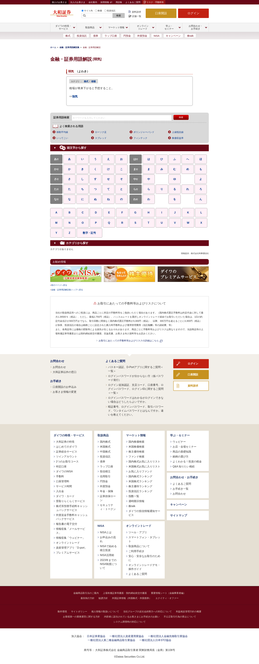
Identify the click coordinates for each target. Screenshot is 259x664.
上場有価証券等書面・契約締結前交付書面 (125, 593)
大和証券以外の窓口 (64, 372)
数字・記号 (89, 232)
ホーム (53, 47)
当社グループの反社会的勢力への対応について (147, 611)
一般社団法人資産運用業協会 (127, 636)
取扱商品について (139, 546)
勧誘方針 (103, 598)
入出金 (60, 491)
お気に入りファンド (140, 471)
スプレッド (101, 138)
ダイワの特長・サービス (69, 435)
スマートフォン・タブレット (144, 539)
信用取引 (105, 476)
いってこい (62, 138)
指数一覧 (134, 496)
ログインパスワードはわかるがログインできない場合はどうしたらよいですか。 (136, 399)
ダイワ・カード (65, 496)
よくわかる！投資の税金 (187, 461)
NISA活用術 (107, 555)
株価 (100, 10)
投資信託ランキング (140, 491)
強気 (75, 96)
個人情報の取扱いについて (105, 611)
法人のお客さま (77, 2)
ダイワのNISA (64, 471)
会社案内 (93, 2)
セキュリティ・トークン (108, 507)
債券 (95, 35)
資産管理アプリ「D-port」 (71, 547)
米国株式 (105, 446)
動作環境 (62, 611)
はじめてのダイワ (66, 446)
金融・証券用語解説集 (69, 47)
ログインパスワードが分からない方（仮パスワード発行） (136, 378)
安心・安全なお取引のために (144, 558)
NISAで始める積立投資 (108, 548)
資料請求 (136, 12)
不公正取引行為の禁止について (180, 616)
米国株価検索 (136, 446)
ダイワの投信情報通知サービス (144, 513)
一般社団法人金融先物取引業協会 (168, 636)
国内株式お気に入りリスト (144, 461)
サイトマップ (178, 515)
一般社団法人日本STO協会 (155, 640)
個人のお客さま (59, 2)
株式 (67, 35)
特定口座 (61, 466)
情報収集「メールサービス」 (70, 530)
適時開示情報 (136, 501)
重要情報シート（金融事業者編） (168, 593)
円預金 (127, 35)
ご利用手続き (136, 551)
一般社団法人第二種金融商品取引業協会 (111, 640)
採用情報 (106, 2)
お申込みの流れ (108, 539)
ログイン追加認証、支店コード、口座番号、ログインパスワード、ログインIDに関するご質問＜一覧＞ (136, 389)
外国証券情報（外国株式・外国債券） (131, 598)
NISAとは (105, 532)
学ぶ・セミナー (180, 435)
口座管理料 (62, 481)
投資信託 (111, 10)
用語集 (119, 2)
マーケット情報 (136, 435)
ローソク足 (101, 132)
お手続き (55, 381)
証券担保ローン (108, 498)
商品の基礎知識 (182, 451)
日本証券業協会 (96, 636)
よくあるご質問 (132, 2)
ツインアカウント (66, 456)
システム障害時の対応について (129, 621)
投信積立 (105, 471)
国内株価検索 (136, 441)
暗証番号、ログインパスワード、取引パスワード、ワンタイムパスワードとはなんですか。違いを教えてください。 (136, 410)
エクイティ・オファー (167, 598)
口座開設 (161, 13)
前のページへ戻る (59, 285)
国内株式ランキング (140, 476)
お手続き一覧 (180, 488)
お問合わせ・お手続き (184, 477)
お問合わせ (57, 361)
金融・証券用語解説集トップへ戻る (67, 290)
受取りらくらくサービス (70, 501)
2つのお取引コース (67, 461)
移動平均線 (62, 132)
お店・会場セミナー (184, 446)
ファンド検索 (136, 456)
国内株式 (105, 441)
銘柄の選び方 (180, 456)
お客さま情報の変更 (64, 391)
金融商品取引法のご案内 (86, 593)
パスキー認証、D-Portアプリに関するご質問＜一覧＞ (135, 369)
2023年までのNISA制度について (108, 564)
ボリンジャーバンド (143, 132)
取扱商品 (103, 435)
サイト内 (88, 10)
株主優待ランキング (140, 486)
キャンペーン (173, 35)
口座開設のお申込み (64, 386)
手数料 (60, 476)
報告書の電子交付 (66, 524)
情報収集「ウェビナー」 (70, 537)
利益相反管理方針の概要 (188, 611)
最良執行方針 (87, 598)
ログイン (193, 13)
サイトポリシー (79, 611)
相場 (93, 81)
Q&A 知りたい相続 (184, 466)
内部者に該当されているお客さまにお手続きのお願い (132, 616)
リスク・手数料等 (155, 2)
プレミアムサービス (68, 552)
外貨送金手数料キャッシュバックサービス (72, 517)
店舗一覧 (136, 16)
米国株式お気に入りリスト (144, 466)
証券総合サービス (66, 451)
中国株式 (105, 451)
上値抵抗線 (178, 132)
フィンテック (140, 138)
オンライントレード (68, 542)
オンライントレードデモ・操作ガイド (144, 567)
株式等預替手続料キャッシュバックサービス (72, 508)
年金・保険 (106, 491)
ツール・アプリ (138, 532)
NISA (156, 35)
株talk (190, 35)
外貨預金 (142, 35)
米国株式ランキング (140, 481)
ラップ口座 (111, 35)
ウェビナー (179, 441)
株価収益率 (178, 138)
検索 (118, 15)
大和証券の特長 (65, 441)
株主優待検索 (136, 451)
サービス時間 (64, 486)
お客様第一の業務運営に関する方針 (81, 616)
